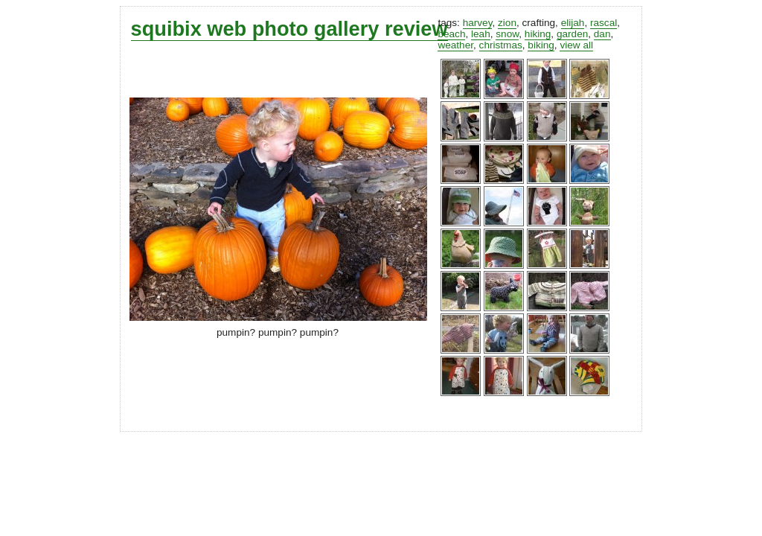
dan (602, 33)
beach (451, 33)
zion (507, 22)
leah (480, 33)
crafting (539, 22)
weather (455, 45)
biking (541, 45)
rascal (603, 22)
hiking (538, 33)
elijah (573, 22)
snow (507, 33)
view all (576, 45)
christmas (500, 45)
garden (572, 33)
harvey (478, 22)
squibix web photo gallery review (289, 28)
